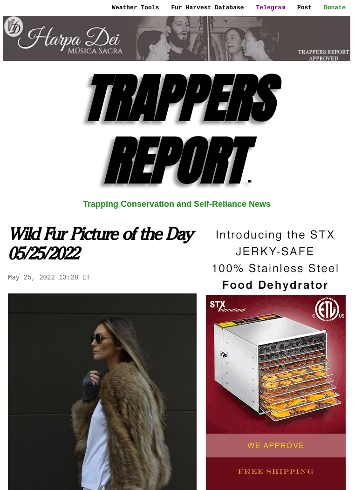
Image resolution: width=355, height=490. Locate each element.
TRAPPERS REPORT (177, 130)
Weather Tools (135, 7)
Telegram (270, 7)
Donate (335, 7)
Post (304, 7)
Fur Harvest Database (207, 7)
